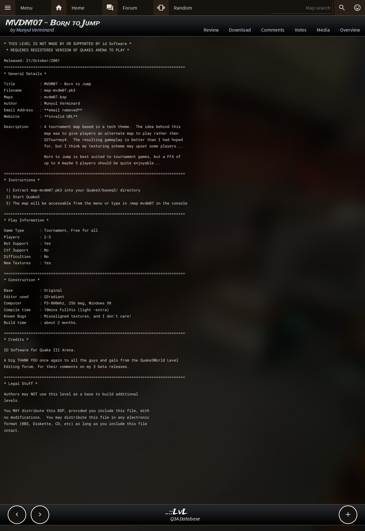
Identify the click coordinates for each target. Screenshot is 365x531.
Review (211, 29)
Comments (272, 29)
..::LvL (176, 512)
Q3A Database (185, 518)
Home (78, 7)
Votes (301, 29)
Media (323, 29)
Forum (130, 7)
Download (240, 29)
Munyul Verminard (35, 29)
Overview (350, 29)
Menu (26, 7)
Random (183, 7)
